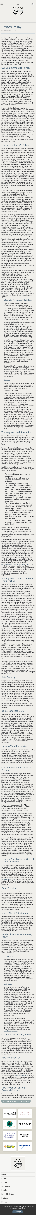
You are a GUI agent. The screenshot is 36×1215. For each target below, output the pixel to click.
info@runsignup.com (8, 879)
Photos (4, 1202)
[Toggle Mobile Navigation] (2, 4)
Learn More (21, 1208)
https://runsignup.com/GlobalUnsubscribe (15, 564)
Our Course (5, 1186)
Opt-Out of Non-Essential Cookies (16, 1101)
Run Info (4, 1182)
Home (3, 1174)
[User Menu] (32, 4)
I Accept (17, 1212)
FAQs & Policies (7, 1194)
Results (4, 1178)
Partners (4, 1198)
